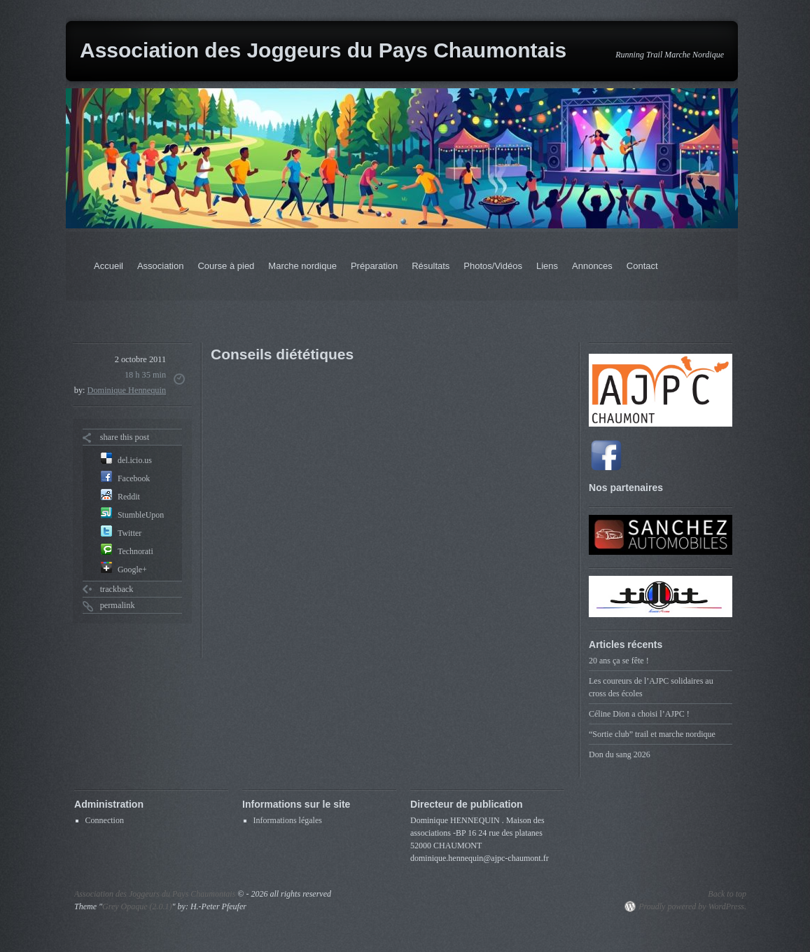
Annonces (592, 266)
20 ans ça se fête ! (619, 660)
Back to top (727, 894)
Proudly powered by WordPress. (692, 906)
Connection (104, 820)
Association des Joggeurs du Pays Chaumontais (323, 50)
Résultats (430, 266)
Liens (547, 266)
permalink (117, 605)
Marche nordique (302, 266)
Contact (642, 266)
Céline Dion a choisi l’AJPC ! (639, 714)
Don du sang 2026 (619, 754)
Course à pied (225, 266)
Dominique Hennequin (127, 390)
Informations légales (287, 820)
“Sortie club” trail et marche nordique (652, 734)
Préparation (374, 266)
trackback (117, 589)
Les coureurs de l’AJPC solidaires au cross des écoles (651, 687)
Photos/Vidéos (492, 266)
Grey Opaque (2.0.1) (137, 906)
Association (160, 266)
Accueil (108, 266)
